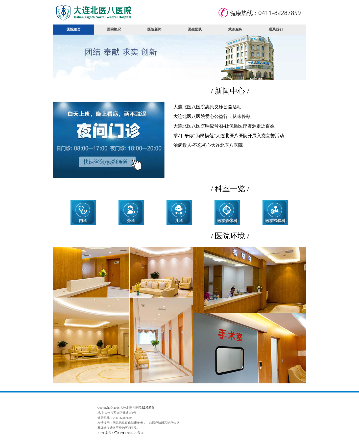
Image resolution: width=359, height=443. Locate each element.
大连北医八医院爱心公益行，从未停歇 (212, 116)
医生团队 (195, 29)
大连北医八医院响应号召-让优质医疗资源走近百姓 (224, 126)
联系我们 (276, 29)
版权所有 (148, 407)
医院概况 (114, 29)
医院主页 (73, 29)
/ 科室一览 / (230, 188)
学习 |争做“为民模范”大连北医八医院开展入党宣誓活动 (228, 135)
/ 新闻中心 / (230, 91)
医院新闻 (154, 29)
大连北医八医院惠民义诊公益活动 (207, 106)
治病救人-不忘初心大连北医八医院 (208, 145)
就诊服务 (235, 29)
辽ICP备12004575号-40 (129, 433)
